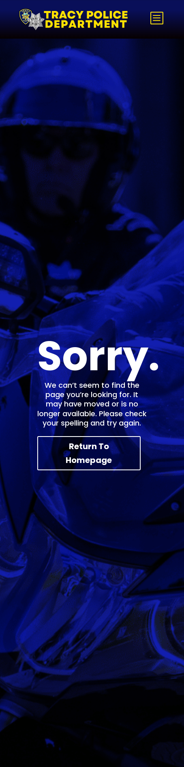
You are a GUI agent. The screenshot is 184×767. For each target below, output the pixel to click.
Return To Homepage (89, 453)
